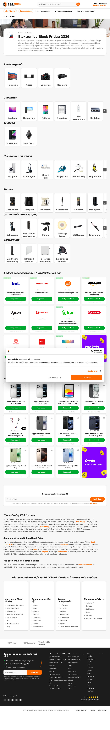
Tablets (61, 639)
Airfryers (35, 639)
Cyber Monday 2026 (56, 678)
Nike (88, 700)
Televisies (35, 633)
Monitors (62, 627)
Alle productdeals (12, 623)
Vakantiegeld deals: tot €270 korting (15, 309)
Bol (15, 305)
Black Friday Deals (74, 675)
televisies (64, 560)
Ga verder (87, 377)
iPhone (70, 704)
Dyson (15, 334)
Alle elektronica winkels (93, 634)
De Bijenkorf (89, 624)
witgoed (45, 567)
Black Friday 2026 (55, 672)
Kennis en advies (12, 639)
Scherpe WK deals (41, 308)
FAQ (7, 636)
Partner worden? (81, 725)
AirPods (35, 627)
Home (20, 33)
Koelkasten (62, 636)
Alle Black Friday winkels (14, 620)
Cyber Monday (11, 633)
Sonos (34, 620)
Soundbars (36, 636)
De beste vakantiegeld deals (68, 308)
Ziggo (89, 697)
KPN (68, 334)
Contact (52, 686)
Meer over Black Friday (85, 11)
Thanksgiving (44, 542)
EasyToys (90, 706)
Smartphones (63, 633)
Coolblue (68, 305)
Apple (34, 623)
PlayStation (72, 686)
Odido (89, 689)
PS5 (69, 684)
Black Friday (80, 537)
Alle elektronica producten (68, 642)
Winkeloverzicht (73, 672)
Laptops (35, 630)
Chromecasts (37, 642)
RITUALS (90, 694)
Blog (7, 642)
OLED (35, 565)
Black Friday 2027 (55, 704)
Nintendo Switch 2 (74, 692)
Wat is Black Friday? (55, 692)
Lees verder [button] (49, 50)
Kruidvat (94, 334)
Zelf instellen (54, 377)
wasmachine (62, 567)
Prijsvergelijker (9, 16)
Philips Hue (72, 701)
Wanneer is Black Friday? (57, 675)
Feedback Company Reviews (90, 715)
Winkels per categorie (63, 11)
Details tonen (93, 371)
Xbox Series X (72, 689)
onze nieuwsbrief (85, 580)
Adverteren (53, 684)
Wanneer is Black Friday (14, 630)
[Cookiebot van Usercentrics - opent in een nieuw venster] (92, 351)
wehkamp (90, 703)
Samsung (88, 631)
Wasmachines (63, 630)
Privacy (92, 725)
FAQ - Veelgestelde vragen (58, 695)
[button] (94, 713)
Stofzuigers (63, 620)
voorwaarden (93, 518)
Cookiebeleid (102, 725)
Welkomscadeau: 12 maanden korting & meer (68, 338)
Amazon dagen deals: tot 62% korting (94, 309)
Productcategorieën (42, 11)
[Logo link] (5, 715)
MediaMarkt (42, 305)
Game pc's (62, 623)
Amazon (94, 305)
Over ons (52, 681)
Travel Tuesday (54, 701)
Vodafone (42, 334)
